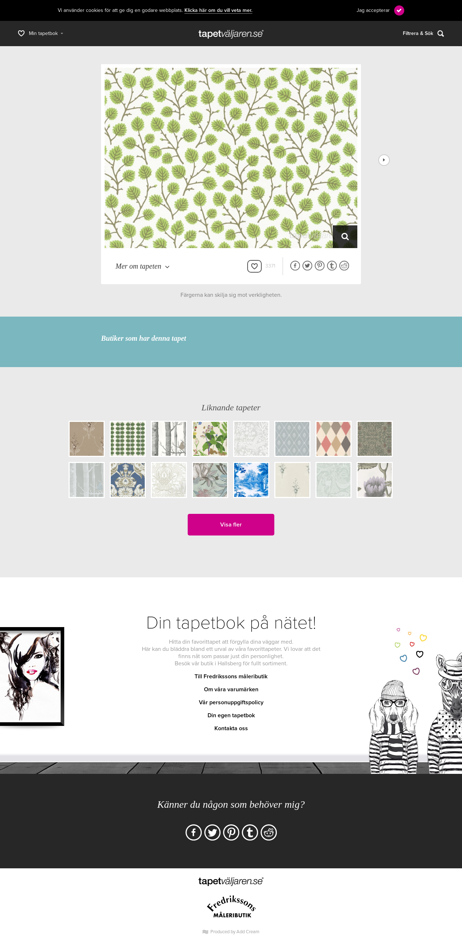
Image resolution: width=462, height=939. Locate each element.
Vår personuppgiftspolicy (231, 702)
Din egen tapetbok (231, 715)
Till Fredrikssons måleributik (231, 676)
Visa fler (231, 524)
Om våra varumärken (231, 689)
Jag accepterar (373, 10)
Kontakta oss (231, 728)
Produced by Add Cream (235, 932)
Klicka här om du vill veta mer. (218, 10)
